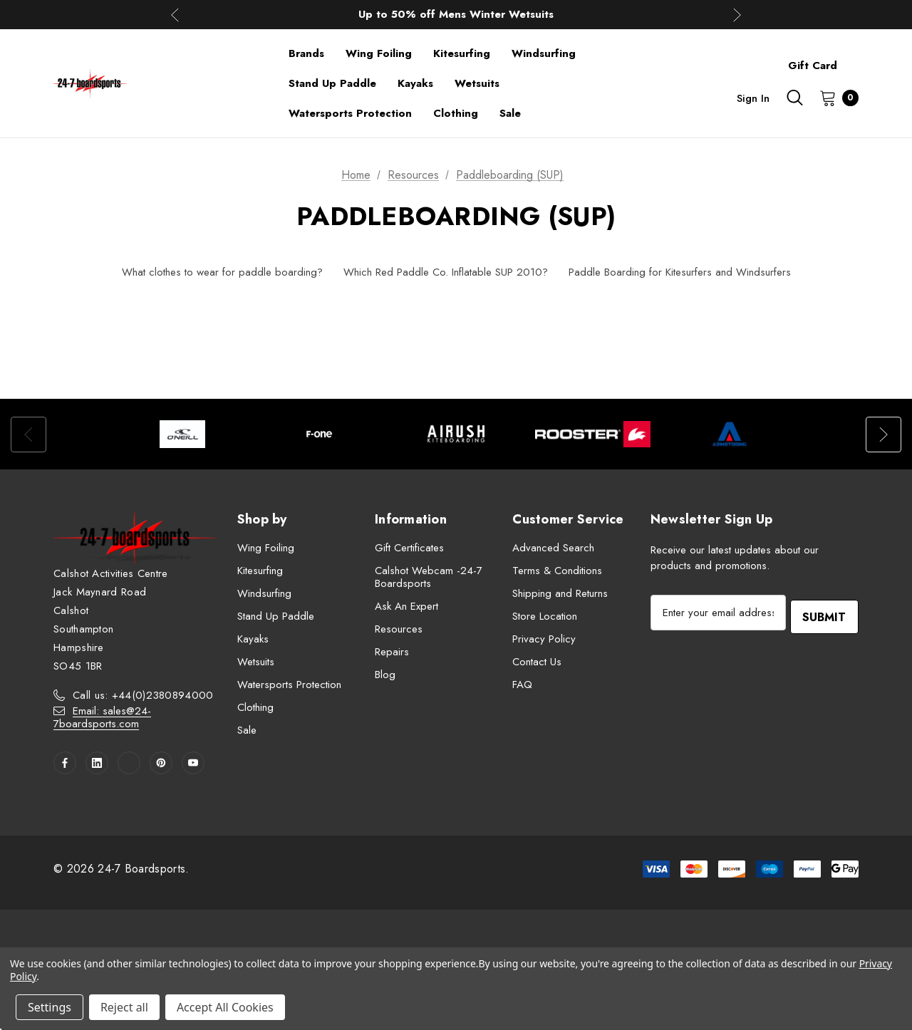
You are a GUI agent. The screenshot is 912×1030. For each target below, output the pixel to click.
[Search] (794, 97)
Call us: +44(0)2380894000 (143, 695)
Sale (246, 730)
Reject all (124, 1007)
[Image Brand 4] (593, 434)
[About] (858, 59)
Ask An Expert (406, 606)
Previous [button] (174, 14)
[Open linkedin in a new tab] (97, 762)
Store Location (544, 616)
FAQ (522, 684)
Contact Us (536, 662)
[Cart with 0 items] (835, 97)
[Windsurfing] (543, 53)
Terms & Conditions (557, 570)
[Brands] (306, 53)
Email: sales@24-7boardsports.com (102, 717)
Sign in (753, 98)
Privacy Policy (544, 639)
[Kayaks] (415, 83)
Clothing (255, 707)
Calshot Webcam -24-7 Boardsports (428, 577)
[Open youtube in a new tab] (193, 762)
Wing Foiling (265, 548)
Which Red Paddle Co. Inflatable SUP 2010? (445, 272)
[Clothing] (456, 113)
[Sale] (510, 113)
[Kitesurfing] (462, 53)
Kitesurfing (260, 570)
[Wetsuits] (477, 83)
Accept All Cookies (225, 1007)
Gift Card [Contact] (812, 65)
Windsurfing (264, 593)
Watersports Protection (289, 684)
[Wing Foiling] (379, 53)
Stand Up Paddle (275, 616)
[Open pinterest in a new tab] (161, 762)
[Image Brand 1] (182, 434)
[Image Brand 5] (729, 434)
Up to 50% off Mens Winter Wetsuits (456, 14)
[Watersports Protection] (350, 113)
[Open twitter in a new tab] (129, 762)
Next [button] (737, 14)
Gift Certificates (409, 548)
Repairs (392, 652)
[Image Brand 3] (456, 434)
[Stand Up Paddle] (332, 83)
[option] (182, 434)
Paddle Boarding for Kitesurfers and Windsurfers (680, 272)
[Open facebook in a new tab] (64, 762)
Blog (385, 674)
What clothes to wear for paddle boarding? (222, 272)
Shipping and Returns (560, 593)
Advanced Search (553, 548)
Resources (399, 629)
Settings (49, 1007)
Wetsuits (255, 662)
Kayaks (253, 639)
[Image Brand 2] (319, 434)
